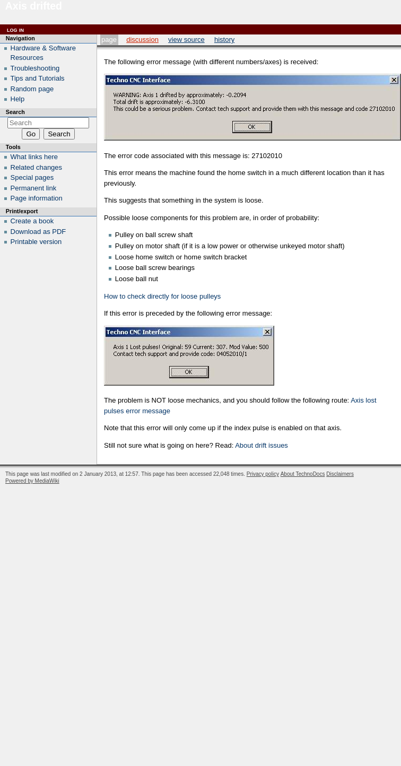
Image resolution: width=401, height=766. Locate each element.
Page (109, 39)
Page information (37, 198)
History (224, 39)
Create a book (32, 221)
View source (186, 39)
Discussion (142, 39)
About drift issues (261, 445)
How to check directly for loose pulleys (162, 296)
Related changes (37, 167)
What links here (34, 157)
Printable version (36, 242)
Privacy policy (263, 474)
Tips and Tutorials (38, 78)
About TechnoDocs (303, 474)
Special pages (32, 177)
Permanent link (34, 188)
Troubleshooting (35, 68)
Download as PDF (38, 232)
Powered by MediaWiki (32, 481)
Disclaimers (340, 474)
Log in (15, 29)
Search (15, 112)
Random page (32, 89)
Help (18, 99)
